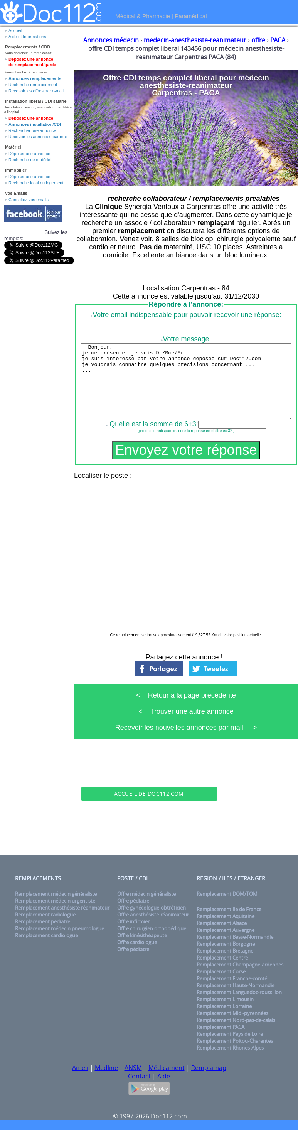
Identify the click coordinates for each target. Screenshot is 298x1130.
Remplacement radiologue (45, 914)
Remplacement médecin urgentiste (55, 900)
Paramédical (191, 16)
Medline (106, 1067)
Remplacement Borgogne (226, 943)
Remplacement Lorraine (224, 1006)
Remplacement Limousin (225, 999)
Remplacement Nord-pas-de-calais (236, 1019)
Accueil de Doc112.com (149, 793)
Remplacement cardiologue (46, 935)
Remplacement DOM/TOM (227, 893)
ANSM (133, 1067)
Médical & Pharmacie (142, 16)
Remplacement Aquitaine (225, 916)
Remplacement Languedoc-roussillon (239, 992)
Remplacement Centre (222, 957)
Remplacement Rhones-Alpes (230, 1047)
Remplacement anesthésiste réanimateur (62, 907)
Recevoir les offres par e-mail (36, 90)
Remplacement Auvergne (225, 929)
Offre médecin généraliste (146, 893)
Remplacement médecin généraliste (56, 893)
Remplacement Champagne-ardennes (240, 964)
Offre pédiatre (133, 900)
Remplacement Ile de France (229, 909)
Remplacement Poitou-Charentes (235, 1040)
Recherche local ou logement (35, 182)
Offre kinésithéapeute (142, 935)
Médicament (166, 1067)
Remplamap (208, 1067)
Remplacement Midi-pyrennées (232, 1013)
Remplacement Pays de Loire (230, 1033)
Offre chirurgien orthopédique (151, 928)
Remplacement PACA (220, 1026)
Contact (139, 1076)
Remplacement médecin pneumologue (59, 928)
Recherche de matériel (29, 159)
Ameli (80, 1067)
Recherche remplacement (32, 84)
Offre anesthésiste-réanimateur (153, 914)
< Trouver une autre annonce (186, 711)
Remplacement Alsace (222, 923)
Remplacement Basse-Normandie (235, 936)
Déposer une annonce (29, 153)
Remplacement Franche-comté (232, 978)
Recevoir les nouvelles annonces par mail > (186, 727)
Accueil (15, 30)
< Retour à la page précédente (186, 695)
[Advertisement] (149, 775)
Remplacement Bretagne (225, 950)
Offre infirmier (133, 921)
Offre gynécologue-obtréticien (151, 907)
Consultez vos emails (28, 199)
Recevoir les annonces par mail (37, 136)
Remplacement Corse (221, 971)
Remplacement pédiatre (42, 921)
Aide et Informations (27, 36)
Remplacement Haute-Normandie (235, 985)
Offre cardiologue (137, 942)
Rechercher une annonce (32, 130)
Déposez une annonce (30, 118)
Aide (163, 1076)
